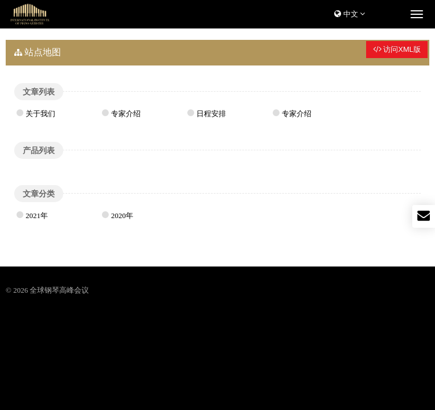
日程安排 (211, 113)
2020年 (122, 215)
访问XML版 (397, 49)
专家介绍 (126, 113)
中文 (349, 14)
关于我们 (40, 113)
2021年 (37, 215)
